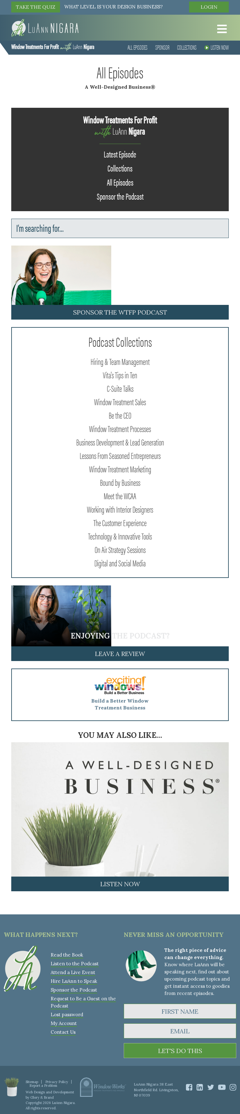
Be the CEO (120, 415)
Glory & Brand (42, 1097)
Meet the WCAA (120, 495)
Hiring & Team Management (120, 361)
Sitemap (32, 1082)
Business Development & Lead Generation (120, 441)
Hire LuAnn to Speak (74, 981)
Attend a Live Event (73, 972)
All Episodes (138, 47)
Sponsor (162, 47)
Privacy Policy (56, 1082)
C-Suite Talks (120, 388)
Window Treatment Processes (120, 428)
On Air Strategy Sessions (120, 549)
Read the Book (67, 955)
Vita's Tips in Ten (120, 374)
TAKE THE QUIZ (35, 7)
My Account (64, 1023)
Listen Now (216, 47)
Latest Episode (120, 153)
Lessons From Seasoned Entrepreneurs (120, 455)
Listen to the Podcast (75, 964)
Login (209, 7)
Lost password (67, 1014)
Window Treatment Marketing (120, 468)
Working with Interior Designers (120, 509)
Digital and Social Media (120, 562)
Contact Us (63, 1032)
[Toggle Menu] (220, 29)
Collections (187, 47)
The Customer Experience (120, 522)
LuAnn (52, 46)
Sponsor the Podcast (120, 196)
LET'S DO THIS (180, 1051)
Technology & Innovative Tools (120, 536)
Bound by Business (120, 482)
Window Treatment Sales (120, 401)
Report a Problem (43, 1085)
